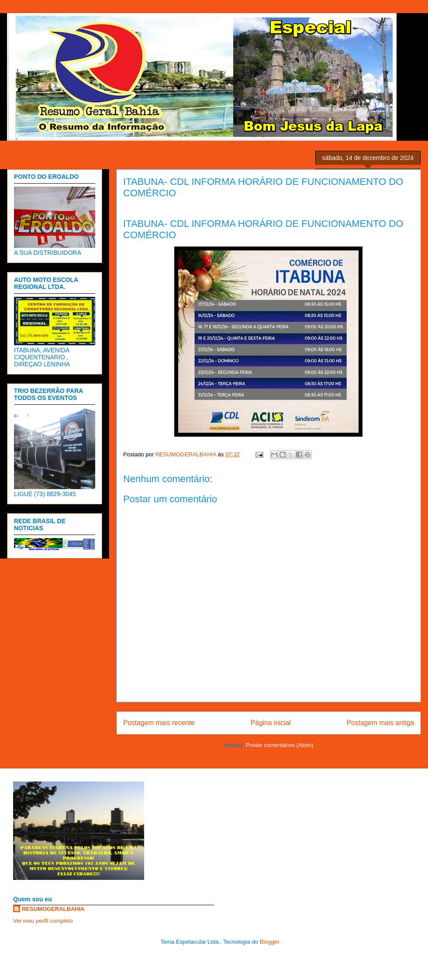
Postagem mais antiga (380, 722)
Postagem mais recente (159, 722)
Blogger (269, 941)
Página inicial (271, 722)
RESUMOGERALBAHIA (53, 909)
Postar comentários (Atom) (280, 745)
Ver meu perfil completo (43, 920)
